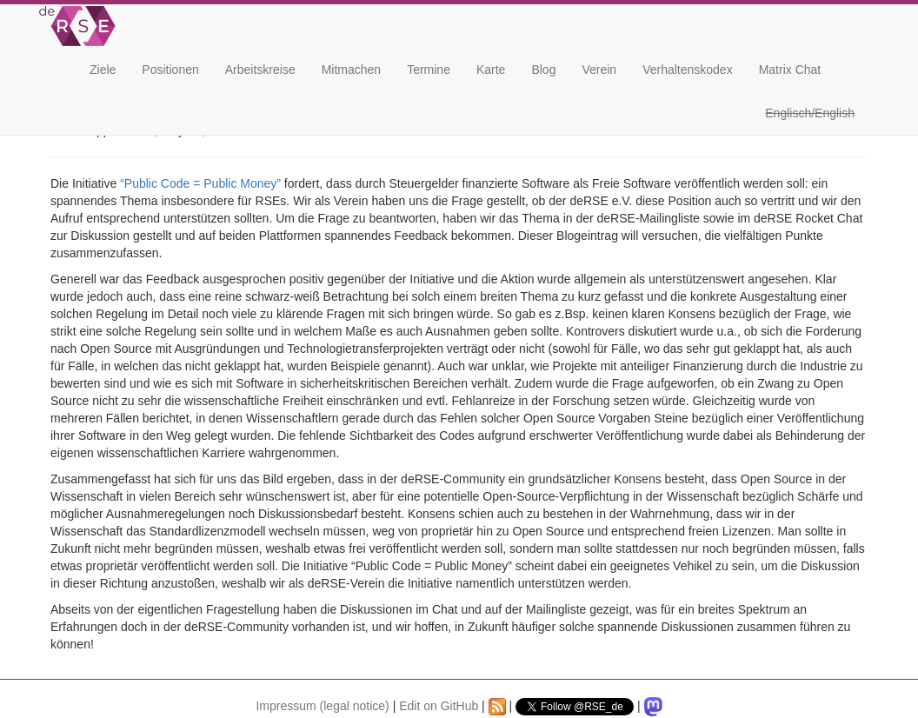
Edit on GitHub (438, 706)
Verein (599, 69)
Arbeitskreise (260, 69)
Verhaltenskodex (687, 69)
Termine (428, 69)
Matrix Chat (790, 69)
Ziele (103, 69)
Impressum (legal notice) (322, 706)
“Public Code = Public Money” (200, 183)
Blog (543, 69)
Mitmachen (351, 69)
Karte (490, 69)
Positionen (170, 69)
